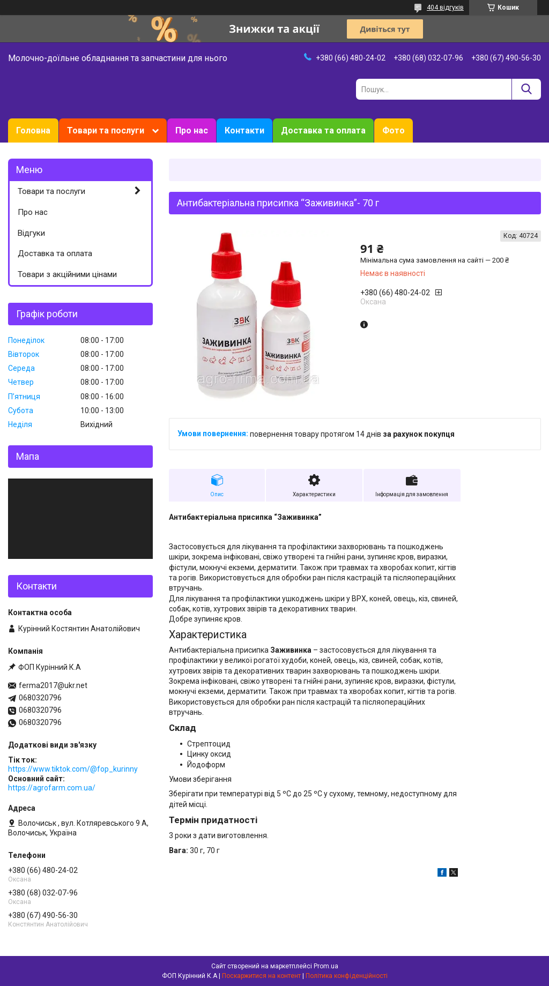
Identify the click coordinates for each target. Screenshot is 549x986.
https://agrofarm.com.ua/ (51, 787)
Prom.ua (326, 966)
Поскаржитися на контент (261, 976)
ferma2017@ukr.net (53, 685)
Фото (393, 130)
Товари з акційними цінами (67, 274)
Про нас (191, 130)
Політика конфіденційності (347, 976)
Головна (33, 130)
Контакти (244, 130)
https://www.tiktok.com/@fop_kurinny (73, 769)
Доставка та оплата (323, 130)
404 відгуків (445, 7)
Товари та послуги (105, 130)
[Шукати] (526, 89)
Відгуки (31, 233)
